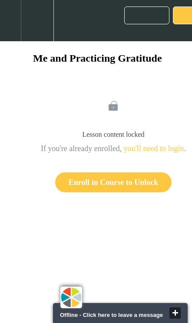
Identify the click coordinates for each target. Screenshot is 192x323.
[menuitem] (37, 20)
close (175, 313)
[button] (10, 20)
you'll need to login (154, 148)
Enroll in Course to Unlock (114, 182)
